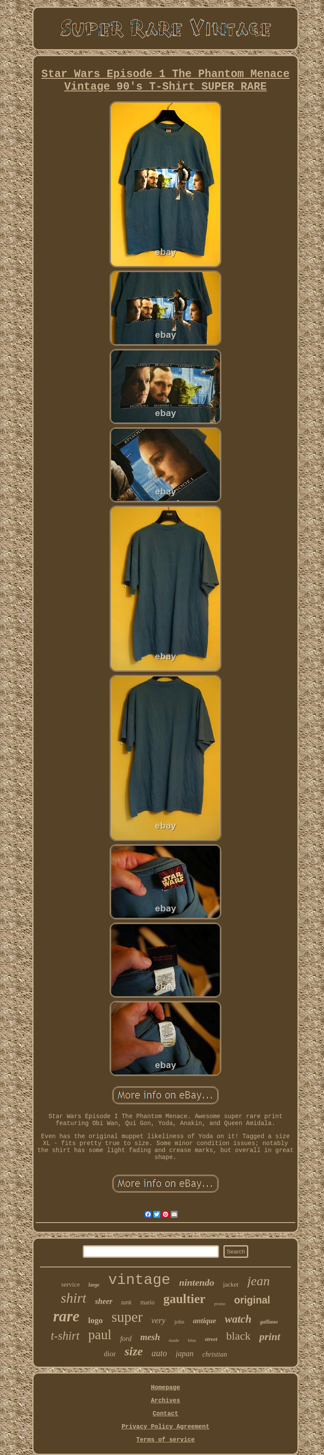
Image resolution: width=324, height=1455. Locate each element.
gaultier (184, 1299)
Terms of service (165, 1439)
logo (95, 1320)
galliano (269, 1322)
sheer (103, 1301)
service (70, 1284)
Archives (165, 1400)
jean (258, 1281)
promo (220, 1303)
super (126, 1317)
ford (126, 1338)
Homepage (165, 1387)
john (179, 1321)
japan (185, 1353)
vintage (139, 1280)
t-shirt (65, 1335)
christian (214, 1354)
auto (159, 1353)
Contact (166, 1413)
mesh (150, 1337)
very (159, 1320)
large (93, 1285)
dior (110, 1354)
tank (126, 1302)
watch (238, 1319)
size (134, 1351)
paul (99, 1334)
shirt (74, 1298)
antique (204, 1321)
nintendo (196, 1282)
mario (147, 1302)
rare (66, 1316)
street (211, 1339)
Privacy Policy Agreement (165, 1426)
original (252, 1300)
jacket (231, 1284)
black (238, 1336)
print (269, 1336)
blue (192, 1340)
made (174, 1340)
